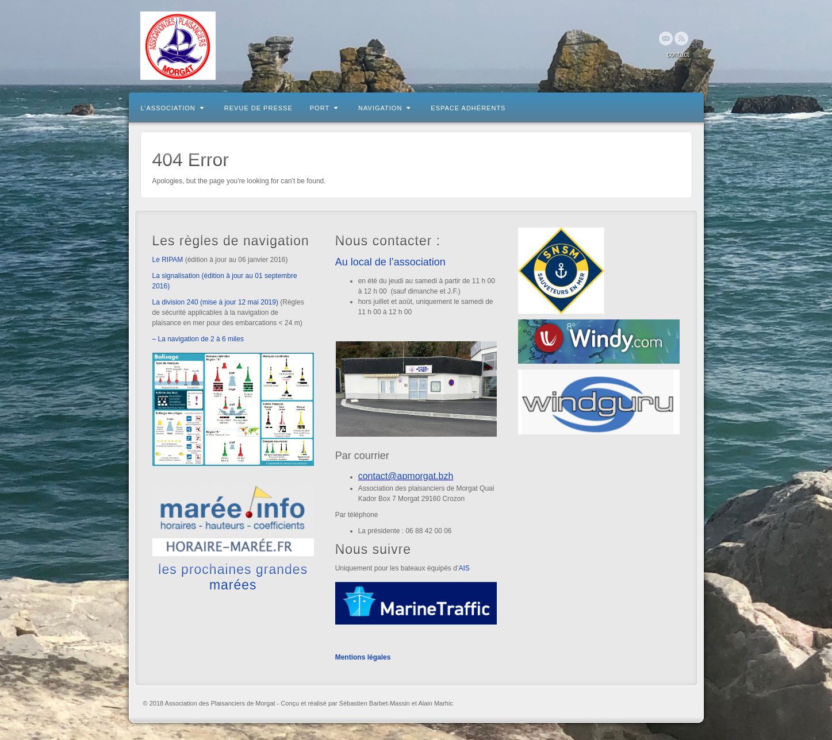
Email (666, 38)
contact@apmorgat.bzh (406, 476)
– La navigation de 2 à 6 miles (198, 339)
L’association (172, 108)
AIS (463, 568)
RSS (681, 38)
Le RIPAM (167, 260)
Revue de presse (258, 108)
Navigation (384, 108)
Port (324, 108)
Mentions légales (363, 657)
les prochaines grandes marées (233, 577)
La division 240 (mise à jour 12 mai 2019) (215, 302)
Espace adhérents (468, 108)
